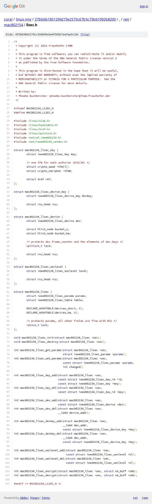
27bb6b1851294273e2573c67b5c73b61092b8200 (75, 19)
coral (8, 19)
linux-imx (23, 19)
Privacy (34, 498)
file (85, 34)
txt (135, 497)
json (145, 497)
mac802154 (13, 24)
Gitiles (24, 498)
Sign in (144, 6)
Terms (46, 498)
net (126, 19)
